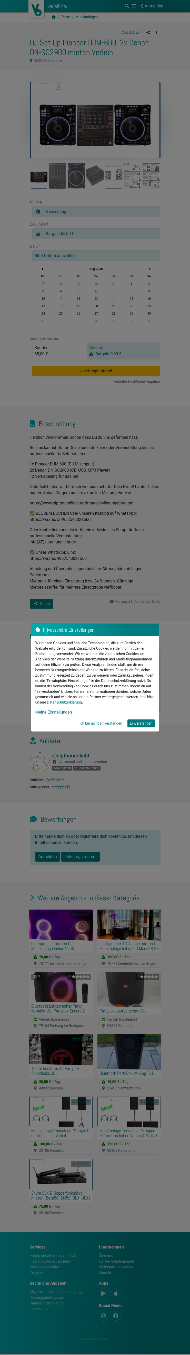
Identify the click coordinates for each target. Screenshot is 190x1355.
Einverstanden (141, 723)
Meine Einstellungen (53, 712)
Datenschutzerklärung (64, 702)
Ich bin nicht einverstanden (100, 723)
